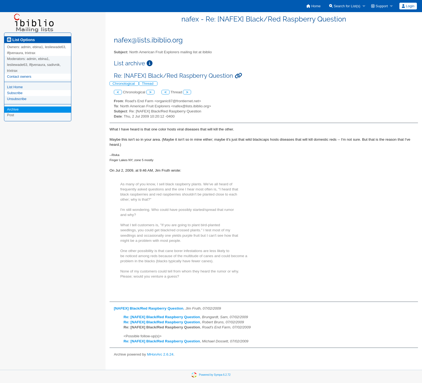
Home (313, 6)
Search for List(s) (344, 6)
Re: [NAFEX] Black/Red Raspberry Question (162, 317)
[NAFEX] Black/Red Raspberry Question (148, 308)
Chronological (124, 83)
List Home (15, 87)
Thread (148, 83)
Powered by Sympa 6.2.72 (214, 374)
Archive (13, 109)
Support (379, 6)
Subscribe (15, 93)
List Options (21, 40)
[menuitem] (313, 6)
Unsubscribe (16, 99)
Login (408, 6)
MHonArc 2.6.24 (160, 354)
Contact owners (19, 77)
